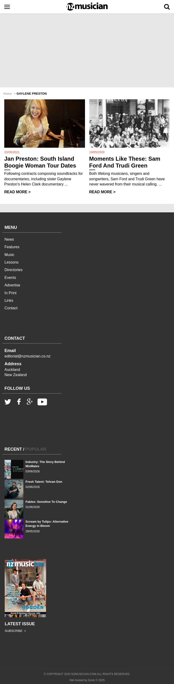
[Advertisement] (87, 51)
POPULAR (35, 449)
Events (10, 278)
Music (9, 255)
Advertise (12, 285)
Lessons (11, 262)
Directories (13, 270)
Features (11, 247)
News (9, 239)
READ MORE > (17, 192)
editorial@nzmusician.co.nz (27, 356)
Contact (10, 308)
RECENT (13, 449)
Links (8, 300)
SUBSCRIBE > (15, 631)
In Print (10, 293)
